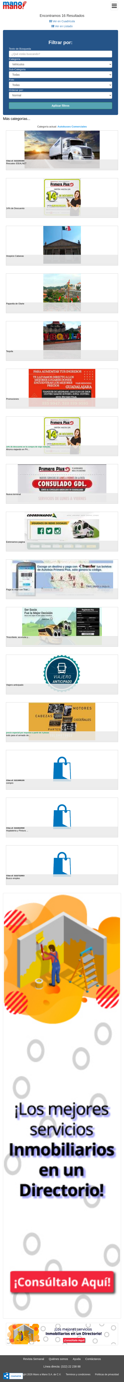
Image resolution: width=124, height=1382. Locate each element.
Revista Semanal (33, 1359)
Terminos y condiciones (78, 1374)
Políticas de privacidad (107, 1374)
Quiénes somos (58, 1359)
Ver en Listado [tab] (62, 26)
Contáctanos (93, 1359)
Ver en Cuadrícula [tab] (62, 21)
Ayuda (76, 1359)
